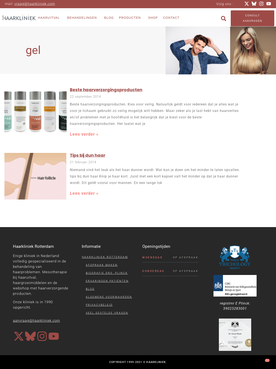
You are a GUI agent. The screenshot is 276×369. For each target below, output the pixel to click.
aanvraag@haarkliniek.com (36, 321)
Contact (171, 17)
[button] (223, 18)
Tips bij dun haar (87, 155)
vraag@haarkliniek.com (34, 4)
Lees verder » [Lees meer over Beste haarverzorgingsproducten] (84, 134)
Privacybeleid (99, 304)
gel (33, 50)
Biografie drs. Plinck (107, 273)
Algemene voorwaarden (109, 296)
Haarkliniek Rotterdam (105, 257)
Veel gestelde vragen (107, 312)
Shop (153, 17)
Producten (131, 18)
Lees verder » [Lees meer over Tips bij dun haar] (84, 193)
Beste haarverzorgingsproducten (106, 90)
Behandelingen (83, 18)
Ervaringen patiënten (107, 281)
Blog (109, 17)
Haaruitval (50, 18)
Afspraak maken (102, 265)
